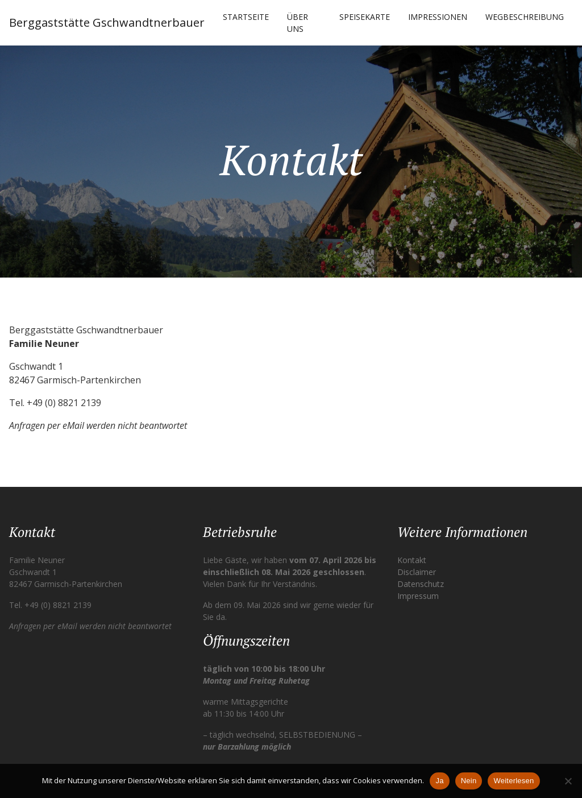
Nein (469, 780)
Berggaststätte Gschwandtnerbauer (107, 22)
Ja (439, 780)
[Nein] (567, 781)
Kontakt (411, 560)
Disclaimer (416, 572)
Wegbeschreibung (524, 16)
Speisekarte (364, 16)
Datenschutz (420, 583)
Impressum (418, 595)
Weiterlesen (513, 780)
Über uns (297, 22)
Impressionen (437, 16)
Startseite (246, 16)
